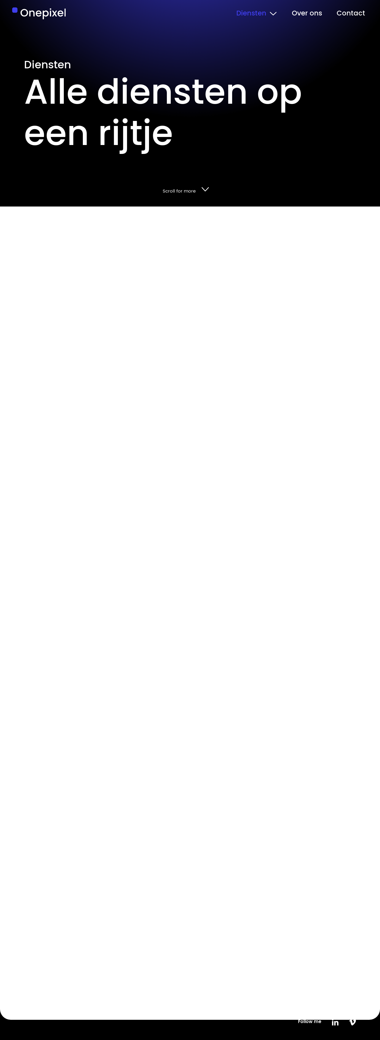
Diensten (251, 13)
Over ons (307, 13)
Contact (351, 13)
